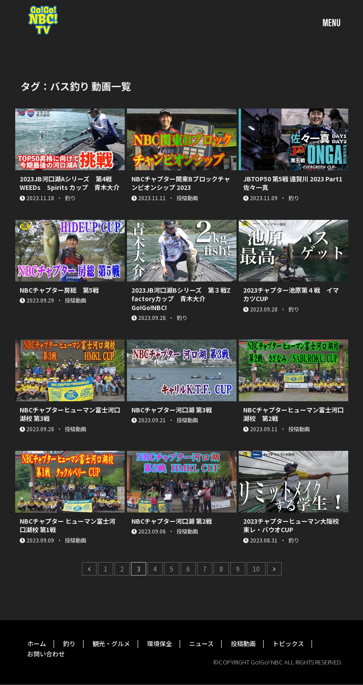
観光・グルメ (111, 643)
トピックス (288, 643)
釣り (69, 643)
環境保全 (159, 643)
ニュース (201, 643)
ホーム (36, 643)
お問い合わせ (46, 653)
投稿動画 (243, 643)
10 (256, 568)
